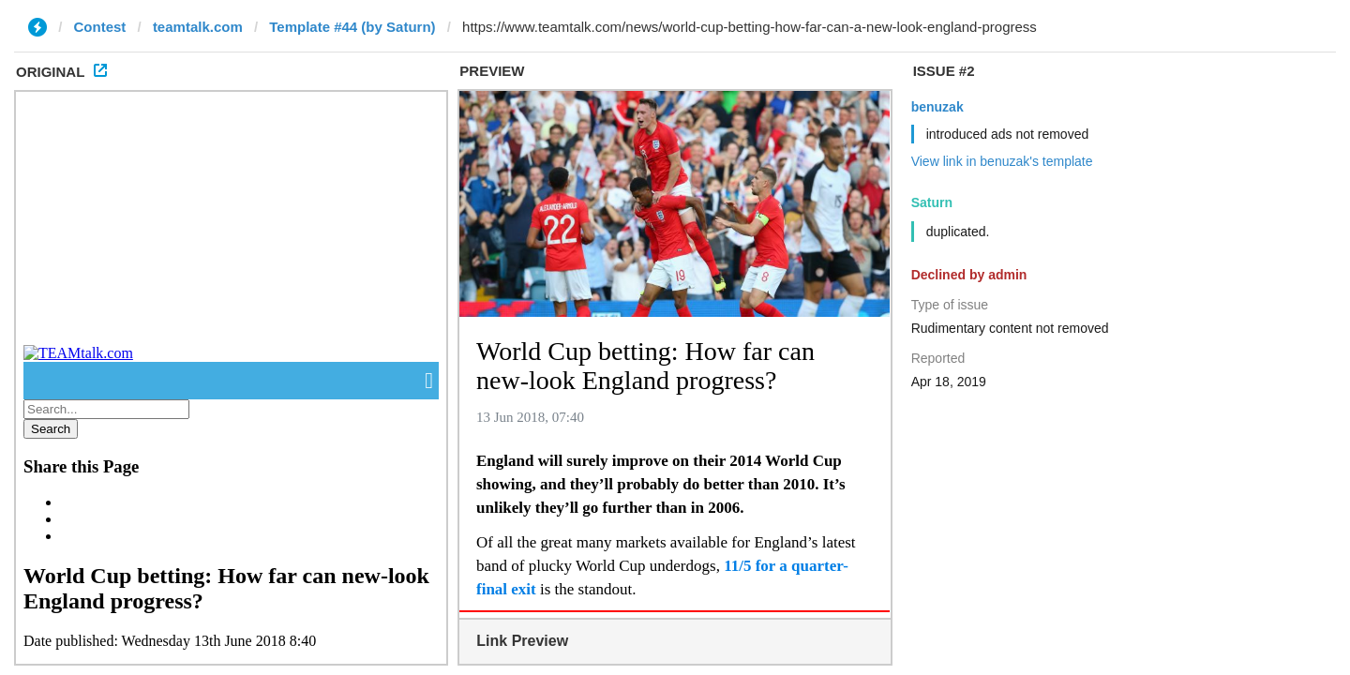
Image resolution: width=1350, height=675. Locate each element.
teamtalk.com (198, 27)
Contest (100, 27)
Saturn (931, 202)
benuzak (937, 106)
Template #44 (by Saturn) (352, 27)
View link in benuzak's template (1002, 161)
